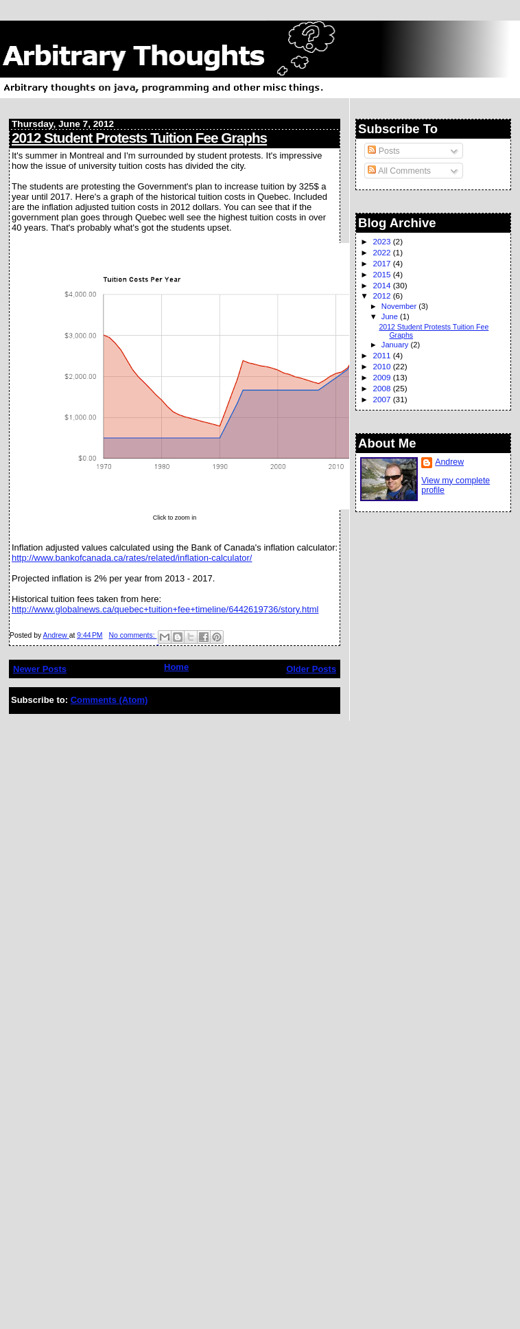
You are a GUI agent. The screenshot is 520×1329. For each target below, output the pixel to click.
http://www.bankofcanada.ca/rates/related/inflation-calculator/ (132, 558)
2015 (382, 274)
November (399, 306)
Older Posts (311, 669)
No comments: (133, 635)
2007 (382, 399)
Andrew (449, 462)
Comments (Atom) (109, 700)
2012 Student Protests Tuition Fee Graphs (139, 138)
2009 (382, 377)
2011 (382, 355)
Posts (383, 151)
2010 (382, 366)
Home (176, 667)
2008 (382, 388)
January (396, 344)
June (390, 316)
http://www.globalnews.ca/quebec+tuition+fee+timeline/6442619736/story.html (165, 609)
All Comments (399, 171)
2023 (382, 241)
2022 (382, 252)
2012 (382, 295)
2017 (382, 263)
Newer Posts (40, 669)
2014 (382, 285)
